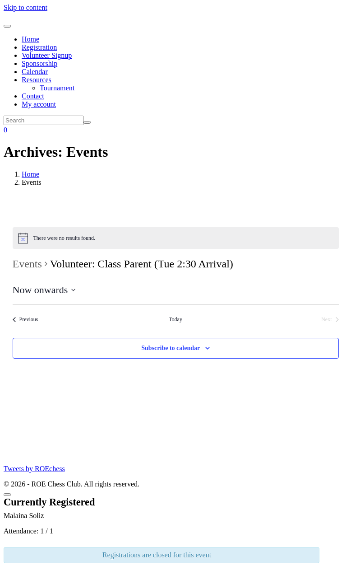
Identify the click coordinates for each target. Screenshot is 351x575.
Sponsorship (39, 63)
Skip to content (25, 7)
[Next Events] (329, 319)
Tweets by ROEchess (34, 468)
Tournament (57, 88)
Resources (36, 80)
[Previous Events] (25, 319)
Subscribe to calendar (170, 348)
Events (27, 264)
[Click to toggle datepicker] (44, 289)
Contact (33, 96)
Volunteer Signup (47, 55)
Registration (39, 47)
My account (39, 104)
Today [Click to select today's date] (175, 319)
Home (30, 39)
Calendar (35, 71)
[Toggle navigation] (7, 26)
